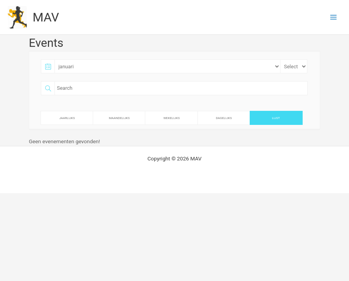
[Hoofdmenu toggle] (334, 17)
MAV (46, 17)
